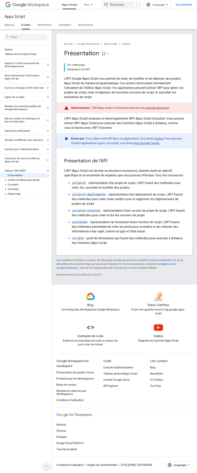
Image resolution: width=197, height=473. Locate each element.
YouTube (155, 385)
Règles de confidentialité (102, 464)
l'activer (159, 138)
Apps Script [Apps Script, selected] (69, 4)
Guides (126, 43)
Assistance (85, 24)
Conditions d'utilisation (70, 400)
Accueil (68, 43)
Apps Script (15, 16)
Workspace (30, 4)
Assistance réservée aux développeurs (71, 392)
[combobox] (121, 4)
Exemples (65, 24)
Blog (152, 367)
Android (61, 424)
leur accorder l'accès (146, 143)
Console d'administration (118, 367)
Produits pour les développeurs (75, 378)
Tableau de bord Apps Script (120, 373)
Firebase (61, 436)
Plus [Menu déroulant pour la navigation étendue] (86, 4)
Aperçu (9, 24)
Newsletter (156, 373)
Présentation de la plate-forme (75, 372)
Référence (45, 24)
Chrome (61, 430)
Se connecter (184, 4)
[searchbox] (26, 37)
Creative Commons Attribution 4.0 (157, 260)
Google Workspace (88, 43)
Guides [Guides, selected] (26, 24)
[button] (23, 65)
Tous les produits (66, 449)
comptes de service (157, 107)
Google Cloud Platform (70, 443)
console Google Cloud (116, 379)
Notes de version (66, 384)
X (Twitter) (156, 379)
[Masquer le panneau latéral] (46, 466)
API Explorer (110, 385)
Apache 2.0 (115, 264)
